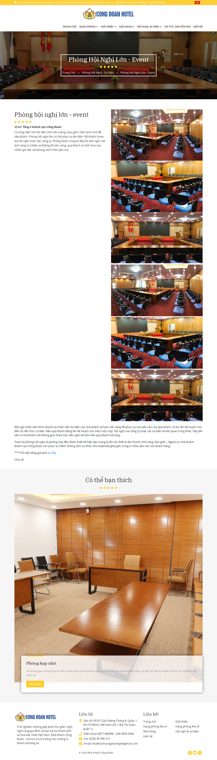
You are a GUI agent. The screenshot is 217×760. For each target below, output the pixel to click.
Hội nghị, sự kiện (148, 26)
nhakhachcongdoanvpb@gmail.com (115, 743)
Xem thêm (35, 684)
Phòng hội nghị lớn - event (137, 72)
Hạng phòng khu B (187, 726)
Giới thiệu (107, 26)
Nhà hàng (125, 26)
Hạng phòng (87, 26)
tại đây (52, 453)
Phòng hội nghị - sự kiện (98, 72)
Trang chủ (70, 26)
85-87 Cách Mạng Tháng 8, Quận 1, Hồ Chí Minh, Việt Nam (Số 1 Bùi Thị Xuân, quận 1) (64, 2)
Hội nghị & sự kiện (187, 731)
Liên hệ (198, 26)
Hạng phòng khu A (155, 726)
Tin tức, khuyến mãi (177, 26)
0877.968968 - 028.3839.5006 (116, 734)
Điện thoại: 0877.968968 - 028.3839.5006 (140, 2)
